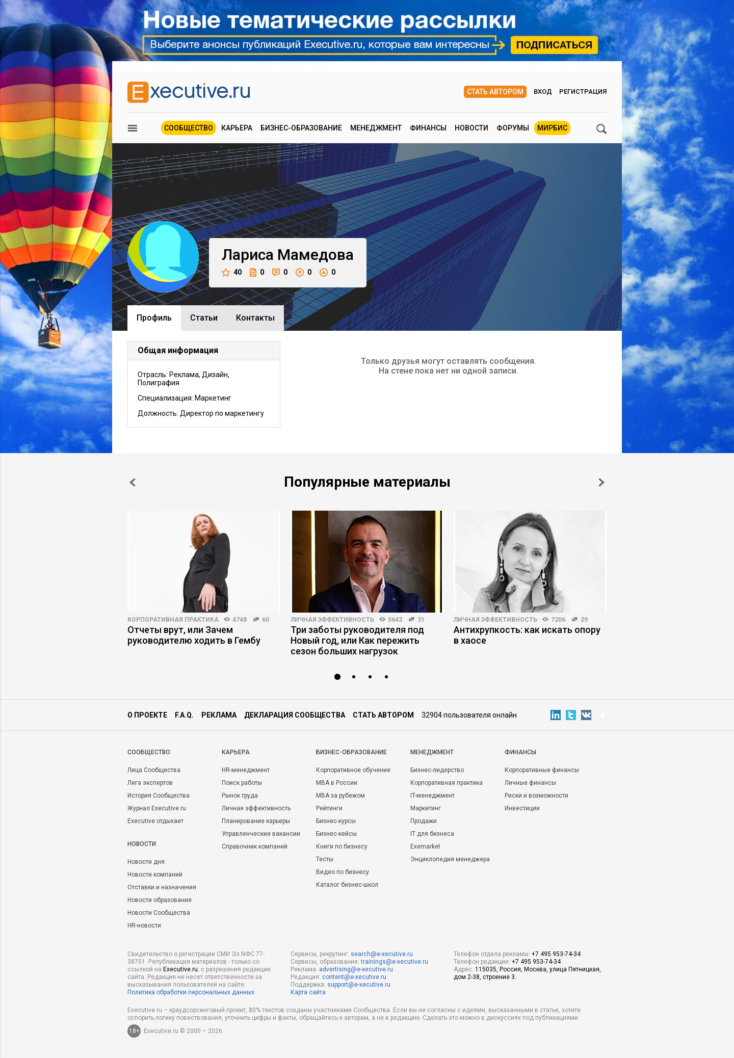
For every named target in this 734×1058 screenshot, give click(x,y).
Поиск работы (242, 782)
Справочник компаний (254, 846)
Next (601, 482)
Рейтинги (329, 808)
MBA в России (336, 782)
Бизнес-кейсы (336, 833)
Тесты (324, 859)
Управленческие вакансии (261, 833)
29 (584, 619)
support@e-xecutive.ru (358, 984)
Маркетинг (425, 808)
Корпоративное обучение (353, 770)
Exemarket (425, 846)
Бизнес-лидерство (437, 770)
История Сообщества (158, 795)
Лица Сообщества (153, 770)
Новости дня (146, 861)
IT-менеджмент (432, 795)
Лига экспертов (150, 782)
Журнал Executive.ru (156, 808)
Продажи (423, 821)
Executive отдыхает (155, 821)
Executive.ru (180, 969)
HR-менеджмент (246, 770)
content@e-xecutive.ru (354, 977)
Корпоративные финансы (542, 770)
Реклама (219, 715)
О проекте (147, 715)
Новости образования (159, 900)
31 (421, 619)
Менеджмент (376, 128)
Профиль (154, 318)
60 (265, 619)
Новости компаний (154, 874)
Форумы (512, 128)
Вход (543, 91)
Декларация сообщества (294, 715)
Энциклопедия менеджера (450, 859)
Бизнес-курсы (336, 821)
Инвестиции (522, 808)
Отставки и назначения (161, 887)
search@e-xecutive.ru (382, 954)
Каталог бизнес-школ (347, 884)
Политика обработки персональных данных (190, 992)
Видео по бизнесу (342, 872)
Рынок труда (240, 795)
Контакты (255, 318)
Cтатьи (204, 318)
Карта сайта (308, 992)
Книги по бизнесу (342, 846)
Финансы (428, 128)
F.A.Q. (184, 715)
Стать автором (495, 92)
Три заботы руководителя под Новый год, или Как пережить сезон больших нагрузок (357, 640)
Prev (132, 482)
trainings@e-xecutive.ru (394, 961)
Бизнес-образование (301, 128)
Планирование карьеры (256, 821)
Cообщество (148, 752)
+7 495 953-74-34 (556, 954)
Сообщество (188, 128)
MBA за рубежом (340, 795)
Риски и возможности (536, 795)
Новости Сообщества (158, 912)
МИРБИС (552, 128)
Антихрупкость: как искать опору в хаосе (527, 635)
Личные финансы (530, 782)
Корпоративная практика (173, 619)
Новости (471, 128)
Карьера (236, 128)
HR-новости (144, 925)
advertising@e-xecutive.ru (356, 969)
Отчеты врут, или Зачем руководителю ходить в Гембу (193, 635)
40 (232, 272)
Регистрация (583, 91)
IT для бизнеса (432, 833)
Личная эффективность (332, 619)
